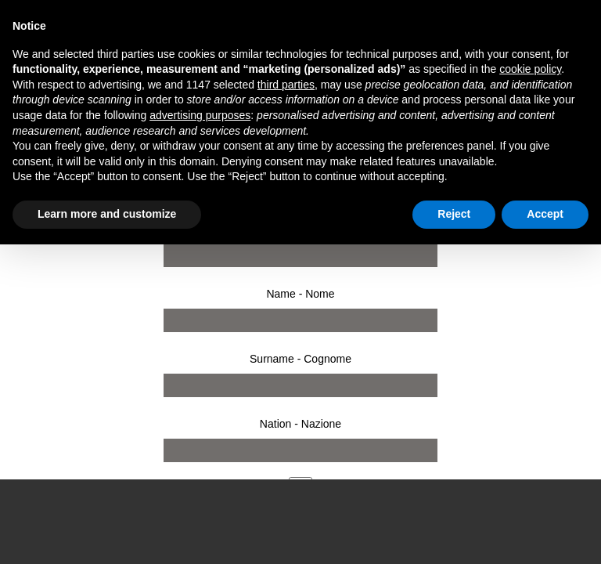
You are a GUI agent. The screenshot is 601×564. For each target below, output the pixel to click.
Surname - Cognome (300, 358)
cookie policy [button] (530, 69)
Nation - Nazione (300, 424)
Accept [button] (545, 214)
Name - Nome (300, 293)
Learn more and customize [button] (107, 214)
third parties (286, 84)
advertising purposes (199, 115)
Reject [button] (453, 214)
